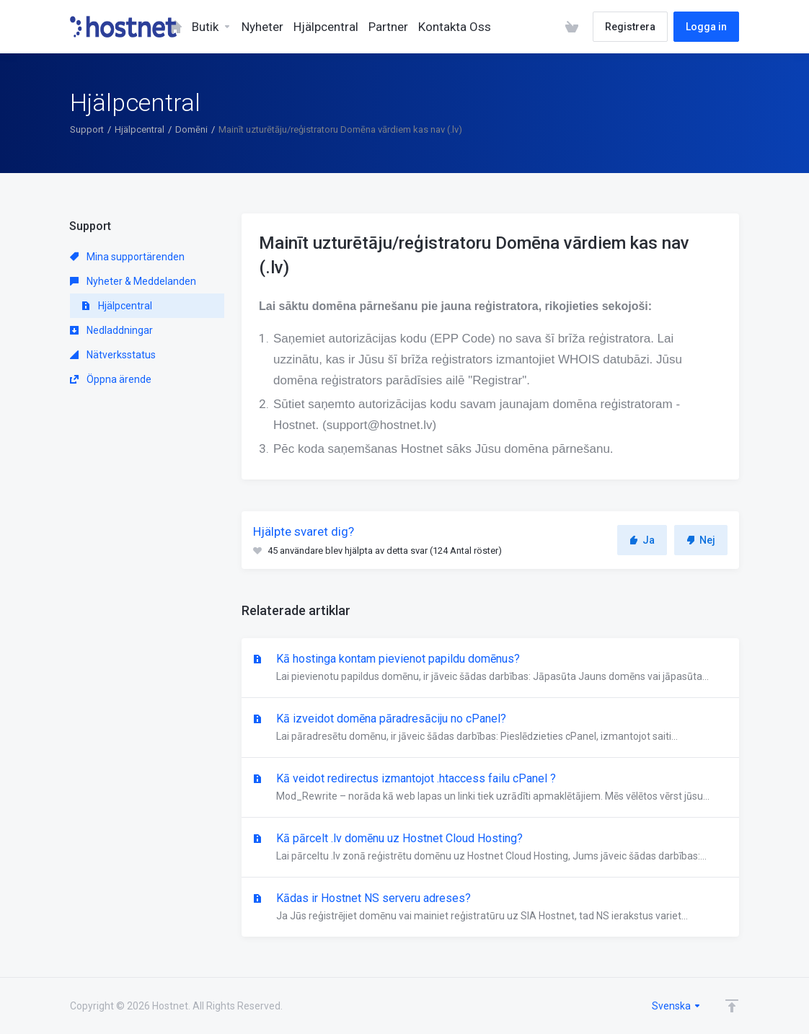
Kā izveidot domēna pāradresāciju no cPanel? (490, 728)
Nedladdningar (111, 330)
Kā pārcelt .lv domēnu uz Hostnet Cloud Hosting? (490, 848)
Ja (642, 540)
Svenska (677, 1006)
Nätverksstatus (113, 355)
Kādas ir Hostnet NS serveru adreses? (490, 907)
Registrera (630, 26)
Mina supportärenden (127, 256)
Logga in (706, 26)
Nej (700, 540)
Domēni (191, 129)
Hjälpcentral (139, 129)
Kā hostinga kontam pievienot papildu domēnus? (490, 668)
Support (87, 129)
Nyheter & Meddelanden (133, 281)
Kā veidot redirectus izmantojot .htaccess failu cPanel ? (490, 788)
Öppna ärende (110, 379)
